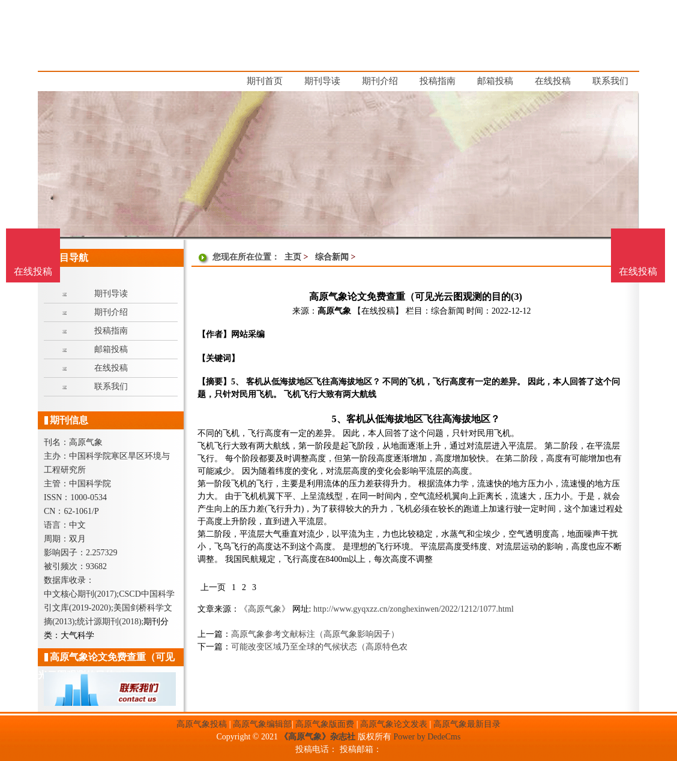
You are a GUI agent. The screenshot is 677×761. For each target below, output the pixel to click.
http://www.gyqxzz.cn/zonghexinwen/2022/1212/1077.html (413, 608)
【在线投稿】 (378, 310)
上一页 (213, 587)
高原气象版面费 (324, 724)
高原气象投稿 (201, 724)
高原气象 (334, 310)
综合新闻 (332, 256)
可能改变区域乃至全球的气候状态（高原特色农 (319, 646)
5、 (338, 419)
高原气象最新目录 (467, 724)
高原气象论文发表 (393, 724)
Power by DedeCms (426, 736)
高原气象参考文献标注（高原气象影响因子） (315, 634)
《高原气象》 (264, 608)
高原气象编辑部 (262, 724)
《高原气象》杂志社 (317, 736)
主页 (292, 256)
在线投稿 (638, 271)
